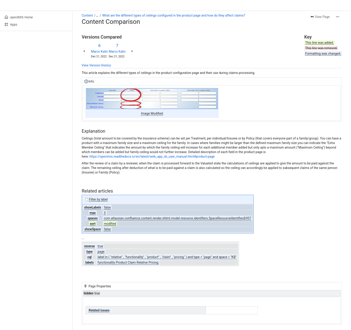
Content (87, 15)
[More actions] (337, 16)
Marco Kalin (99, 51)
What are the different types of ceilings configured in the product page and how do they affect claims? (173, 15)
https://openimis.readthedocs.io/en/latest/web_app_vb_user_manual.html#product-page (152, 156)
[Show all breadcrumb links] (97, 15)
